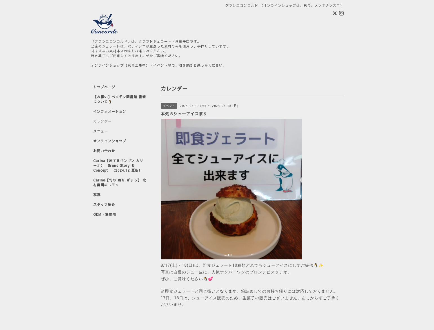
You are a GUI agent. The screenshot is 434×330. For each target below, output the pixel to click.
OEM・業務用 (104, 214)
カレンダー (102, 121)
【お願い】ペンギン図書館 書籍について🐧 (119, 99)
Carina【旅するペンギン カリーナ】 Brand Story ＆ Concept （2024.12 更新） (118, 165)
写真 (97, 194)
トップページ (104, 87)
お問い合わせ (104, 151)
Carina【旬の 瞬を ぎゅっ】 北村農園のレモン (119, 182)
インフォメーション (109, 111)
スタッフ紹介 (104, 204)
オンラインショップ (109, 141)
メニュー (100, 131)
